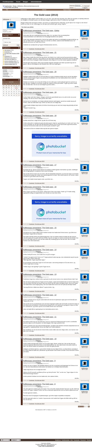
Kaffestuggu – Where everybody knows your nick (28, 6)
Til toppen (89, 440)
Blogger (25, 1)
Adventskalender (36, 1)
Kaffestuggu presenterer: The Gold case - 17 (39, 165)
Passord (71, 7)
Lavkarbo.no (43, 445)
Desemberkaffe (6, 76)
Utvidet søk (5, 45)
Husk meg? (86, 6)
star (10, 74)
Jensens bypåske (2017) (10, 64)
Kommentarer (84, 48)
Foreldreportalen (8, 1)
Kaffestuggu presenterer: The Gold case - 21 (39, 52)
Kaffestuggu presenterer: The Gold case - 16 (39, 187)
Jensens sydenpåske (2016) (11, 62)
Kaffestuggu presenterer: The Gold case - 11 (39, 317)
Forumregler (77, 440)
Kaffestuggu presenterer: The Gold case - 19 (39, 92)
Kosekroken (31, 48)
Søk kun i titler (7, 42)
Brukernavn (72, 5)
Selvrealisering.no (51, 445)
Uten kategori (7, 50)
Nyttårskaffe (5, 74)
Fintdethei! (11, 69)
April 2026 (11, 82)
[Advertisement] (46, 425)
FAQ (7, 9)
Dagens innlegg (67, 9)
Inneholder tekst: (6, 38)
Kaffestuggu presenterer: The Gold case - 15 (39, 228)
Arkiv (71, 440)
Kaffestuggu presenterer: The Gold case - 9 (39, 361)
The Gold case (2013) (39, 48)
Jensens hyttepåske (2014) (10, 61)
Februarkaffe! (6, 73)
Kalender (44, 9)
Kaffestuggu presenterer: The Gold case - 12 (39, 295)
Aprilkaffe (5, 69)
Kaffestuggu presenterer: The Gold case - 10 (39, 339)
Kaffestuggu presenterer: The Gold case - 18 (39, 116)
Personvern (83, 440)
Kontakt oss (58, 440)
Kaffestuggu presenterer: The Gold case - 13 (39, 274)
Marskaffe (5, 71)
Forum (18, 1)
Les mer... (77, 46)
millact (11, 73)
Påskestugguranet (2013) (10, 57)
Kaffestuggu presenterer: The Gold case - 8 (39, 384)
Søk (85, 9)
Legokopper (7, 56)
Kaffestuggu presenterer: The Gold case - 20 (39, 72)
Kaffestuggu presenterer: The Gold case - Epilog (41, 31)
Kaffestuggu (38, 32)
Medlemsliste (24, 9)
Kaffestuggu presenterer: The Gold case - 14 (39, 250)
